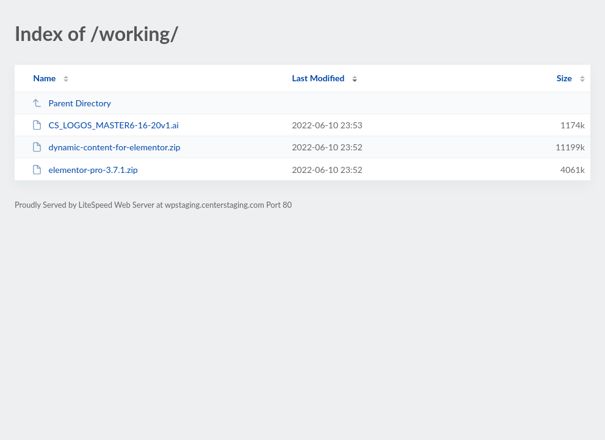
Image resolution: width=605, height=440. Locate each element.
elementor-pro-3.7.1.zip (85, 169)
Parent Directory (71, 103)
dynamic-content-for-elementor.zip (106, 147)
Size (564, 78)
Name (44, 78)
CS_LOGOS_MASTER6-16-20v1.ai (105, 125)
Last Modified (318, 78)
